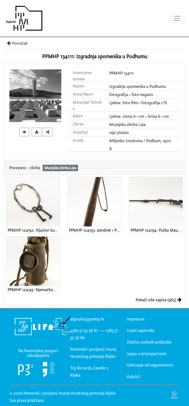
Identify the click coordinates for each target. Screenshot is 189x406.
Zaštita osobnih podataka (149, 342)
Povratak (17, 43)
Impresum (135, 319)
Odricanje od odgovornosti (150, 365)
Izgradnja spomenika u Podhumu (137, 86)
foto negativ (142, 94)
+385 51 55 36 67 (84, 330)
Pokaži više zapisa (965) (159, 300)
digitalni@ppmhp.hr (87, 319)
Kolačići (133, 376)
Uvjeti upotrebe (140, 330)
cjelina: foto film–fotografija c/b (138, 102)
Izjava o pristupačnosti (146, 353)
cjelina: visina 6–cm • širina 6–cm (139, 116)
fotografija (118, 94)
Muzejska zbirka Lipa (127, 124)
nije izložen (119, 132)
